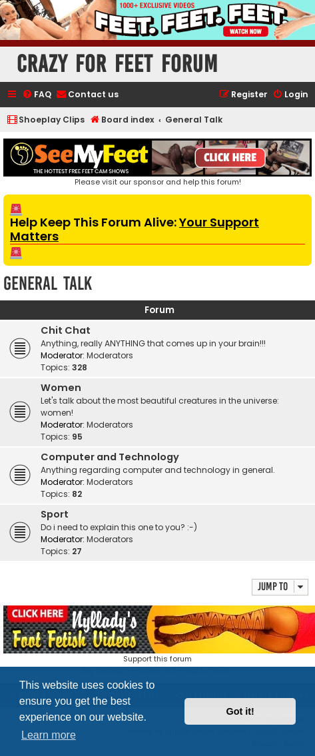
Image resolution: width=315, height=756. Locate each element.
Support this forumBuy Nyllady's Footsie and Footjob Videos (157, 640)
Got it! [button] (240, 711)
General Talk (47, 283)
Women (61, 387)
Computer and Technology (110, 457)
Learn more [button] (48, 735)
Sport (55, 514)
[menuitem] (36, 95)
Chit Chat (66, 330)
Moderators (110, 355)
